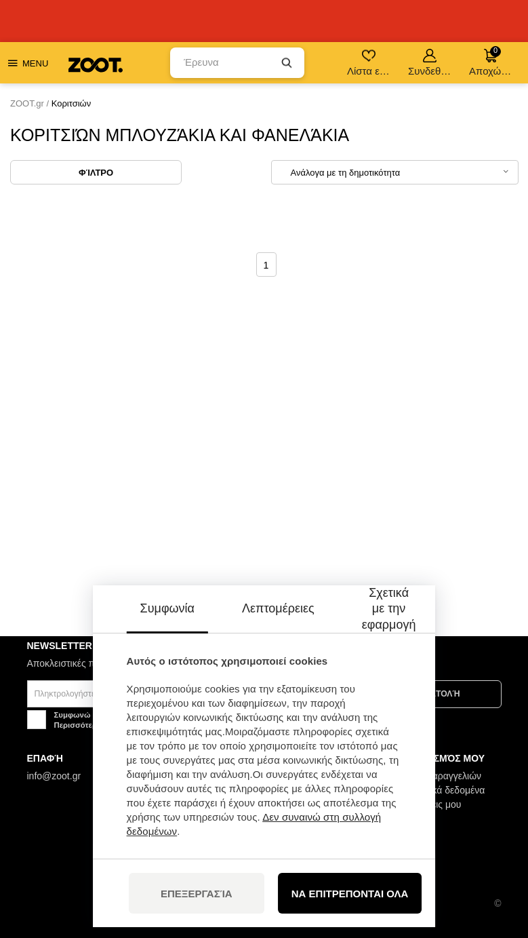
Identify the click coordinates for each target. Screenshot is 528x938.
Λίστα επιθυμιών (369, 63)
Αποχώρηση (491, 61)
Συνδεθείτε (430, 63)
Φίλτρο (96, 173)
